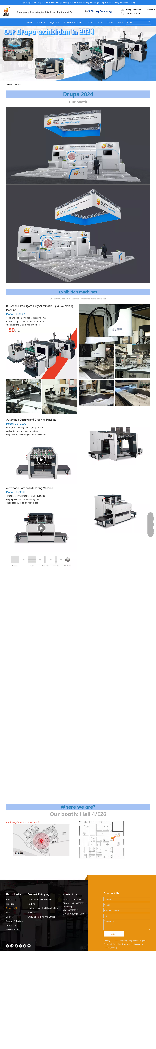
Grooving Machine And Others (41, 916)
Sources (9, 916)
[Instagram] (24, 946)
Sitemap (114, 947)
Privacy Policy (12, 929)
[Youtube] (20, 946)
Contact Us (11, 925)
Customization (95, 22)
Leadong (107, 947)
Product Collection (14, 921)
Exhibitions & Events (74, 22)
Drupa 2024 (11, 908)
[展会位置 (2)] (102, 840)
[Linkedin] (12, 946)
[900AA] (41, 353)
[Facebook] (7, 946)
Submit (114, 934)
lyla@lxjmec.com (77, 913)
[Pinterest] (29, 946)
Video (110, 22)
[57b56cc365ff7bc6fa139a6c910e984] (41, 561)
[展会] (78, 233)
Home (29, 22)
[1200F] (114, 509)
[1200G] (114, 441)
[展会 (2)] (41, 840)
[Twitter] (16, 946)
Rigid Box (54, 22)
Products (41, 22)
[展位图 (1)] (78, 145)
